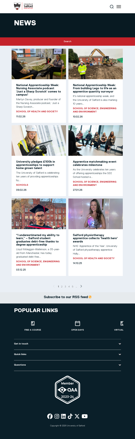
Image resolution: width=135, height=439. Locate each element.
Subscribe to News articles (90, 297)
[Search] (112, 6)
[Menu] (119, 6)
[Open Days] (77, 326)
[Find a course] (33, 326)
